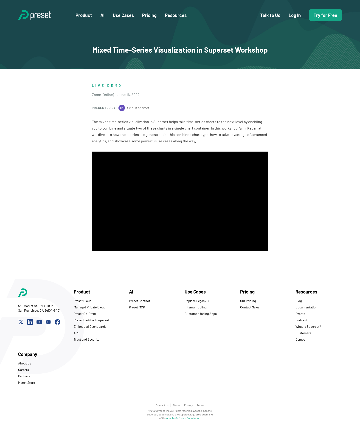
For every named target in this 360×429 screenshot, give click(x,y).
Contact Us (162, 405)
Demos (300, 339)
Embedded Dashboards (90, 326)
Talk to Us (270, 15)
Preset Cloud (83, 301)
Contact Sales (249, 307)
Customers (303, 333)
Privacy (188, 405)
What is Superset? (308, 326)
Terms (200, 405)
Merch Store (26, 382)
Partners (24, 376)
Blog (298, 301)
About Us (24, 363)
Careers (23, 370)
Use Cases (123, 15)
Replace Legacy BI (197, 301)
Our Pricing (248, 301)
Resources (176, 15)
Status (176, 405)
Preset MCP (137, 307)
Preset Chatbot (139, 301)
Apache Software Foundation (183, 418)
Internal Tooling (195, 307)
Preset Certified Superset (91, 320)
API (76, 333)
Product (84, 15)
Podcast (301, 320)
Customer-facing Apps (201, 314)
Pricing (149, 15)
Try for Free (325, 15)
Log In (295, 15)
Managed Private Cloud (90, 307)
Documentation (306, 307)
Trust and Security (86, 339)
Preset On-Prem (85, 314)
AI (102, 15)
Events (300, 314)
